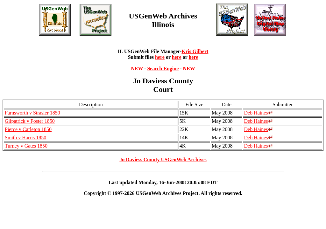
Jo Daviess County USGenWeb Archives (163, 159)
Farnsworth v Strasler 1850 (32, 112)
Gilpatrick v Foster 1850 (30, 121)
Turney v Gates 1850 (26, 146)
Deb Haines (258, 112)
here (160, 57)
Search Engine (163, 68)
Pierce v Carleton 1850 (28, 129)
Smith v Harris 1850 (25, 137)
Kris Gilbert (194, 51)
